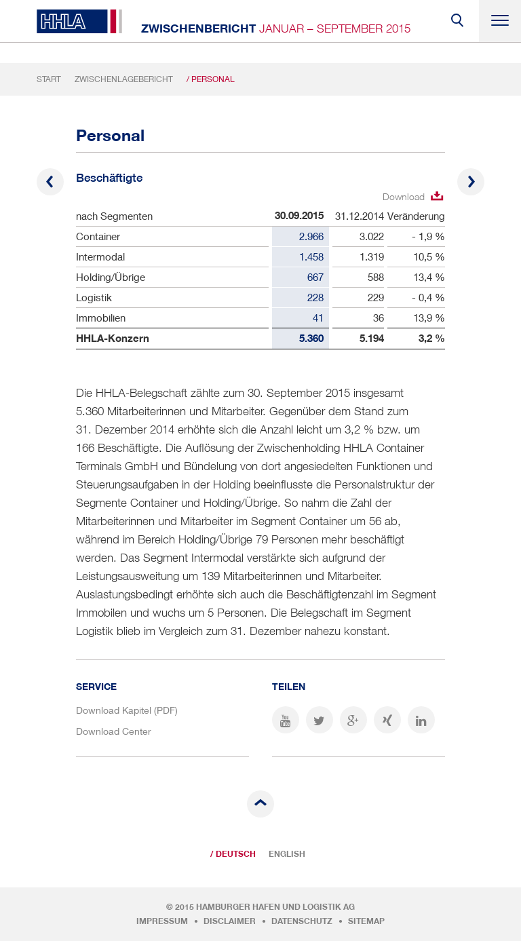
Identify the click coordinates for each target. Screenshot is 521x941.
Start (49, 79)
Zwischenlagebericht (124, 79)
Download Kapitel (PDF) (127, 710)
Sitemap (366, 921)
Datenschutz (301, 921)
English (287, 854)
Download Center (113, 731)
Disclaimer (230, 921)
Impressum (162, 921)
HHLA (79, 21)
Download (404, 196)
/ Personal (211, 79)
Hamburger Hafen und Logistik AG (275, 907)
